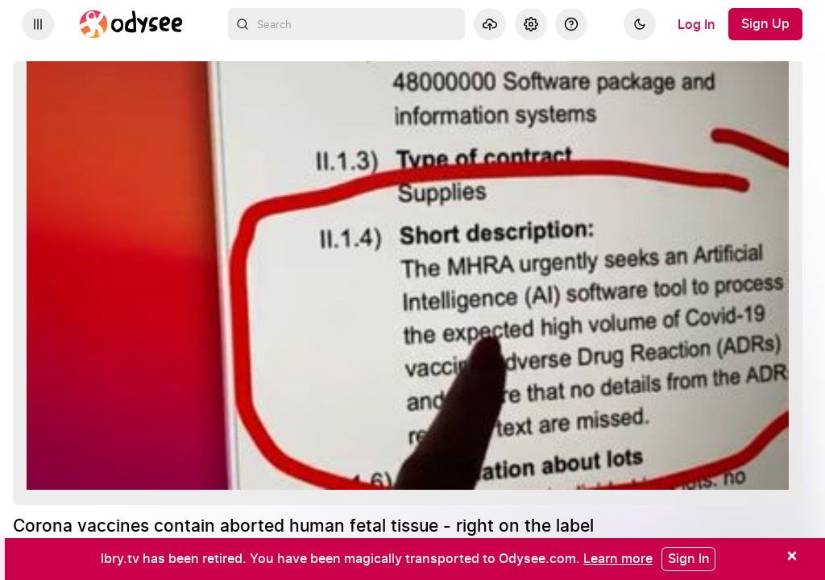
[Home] (131, 24)
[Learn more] (618, 558)
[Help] (571, 24)
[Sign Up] (765, 24)
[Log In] (696, 24)
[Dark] (640, 24)
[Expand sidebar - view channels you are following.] (38, 24)
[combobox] (347, 24)
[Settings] (531, 24)
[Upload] (490, 24)
